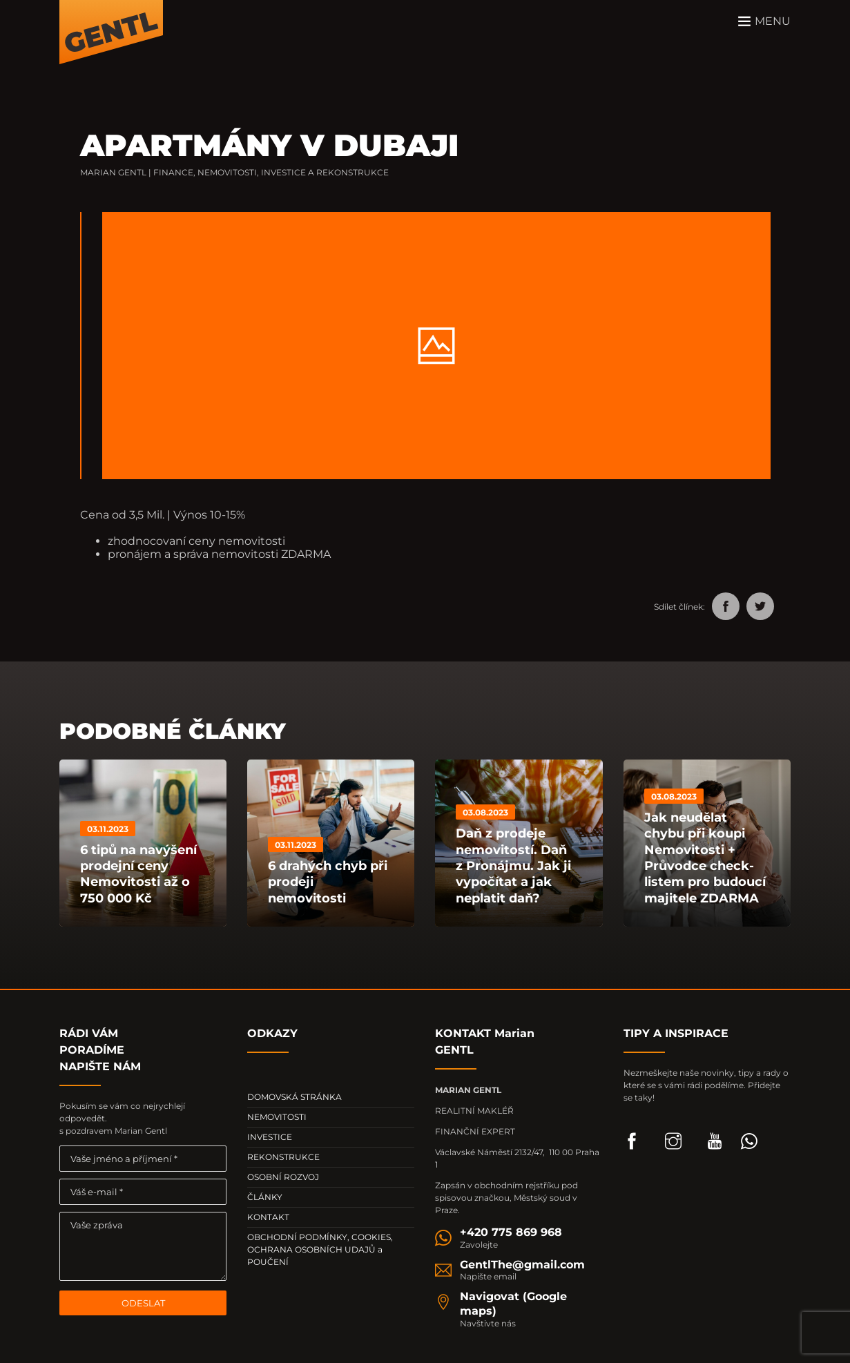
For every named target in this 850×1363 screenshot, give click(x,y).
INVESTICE (269, 1137)
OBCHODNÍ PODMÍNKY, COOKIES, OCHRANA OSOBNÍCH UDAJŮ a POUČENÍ (320, 1249)
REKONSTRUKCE (283, 1157)
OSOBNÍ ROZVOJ (283, 1177)
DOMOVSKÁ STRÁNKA (294, 1097)
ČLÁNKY (264, 1197)
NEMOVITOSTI (277, 1117)
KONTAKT (268, 1217)
